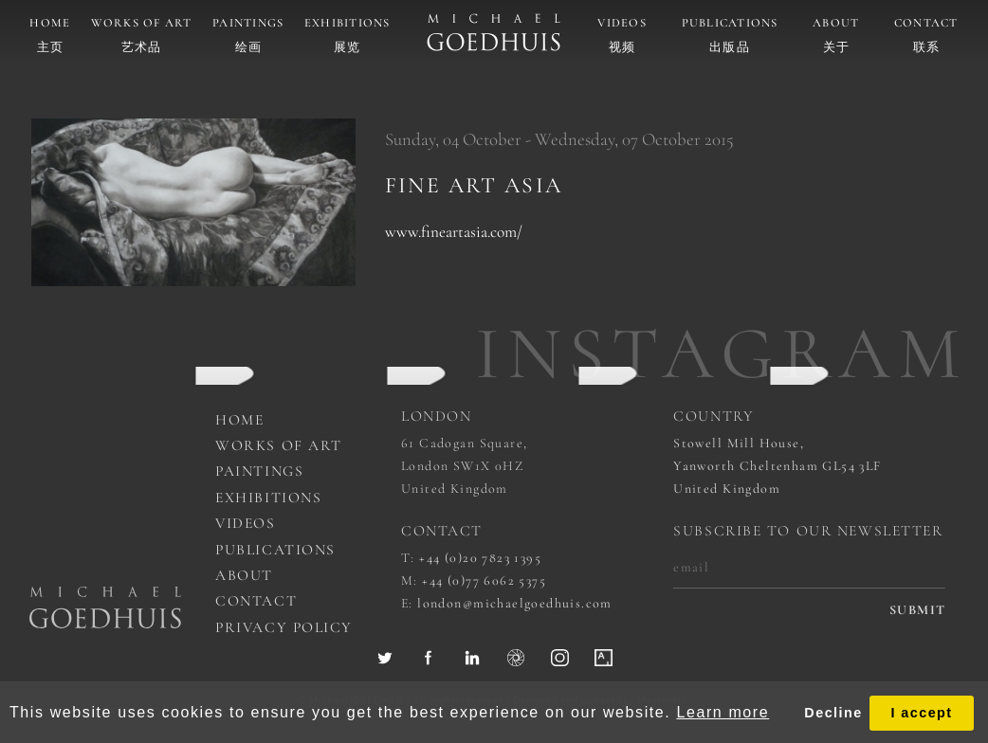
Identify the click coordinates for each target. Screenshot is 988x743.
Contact (926, 22)
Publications (730, 22)
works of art (278, 445)
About (836, 22)
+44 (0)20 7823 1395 (480, 558)
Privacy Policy (284, 627)
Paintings (248, 22)
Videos (622, 22)
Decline (833, 712)
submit (917, 610)
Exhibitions (347, 22)
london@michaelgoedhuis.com (515, 603)
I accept (921, 712)
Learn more (722, 712)
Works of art (141, 22)
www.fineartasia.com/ (453, 232)
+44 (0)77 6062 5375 (484, 580)
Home (49, 22)
